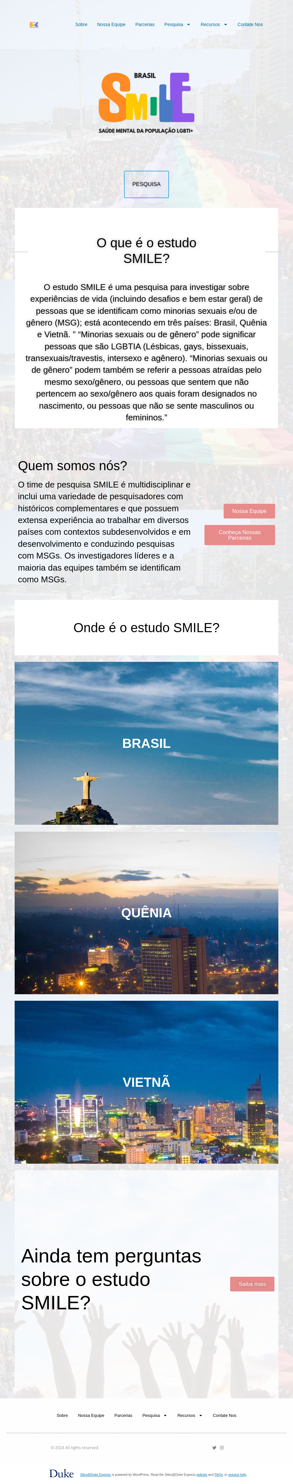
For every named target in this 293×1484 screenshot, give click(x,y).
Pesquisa (177, 24)
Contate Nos (250, 24)
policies (201, 1475)
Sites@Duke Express (95, 1475)
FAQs (219, 1475)
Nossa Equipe (111, 24)
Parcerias (145, 24)
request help (237, 1475)
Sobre (81, 24)
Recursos (214, 24)
